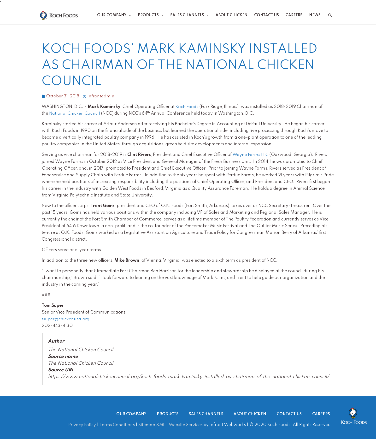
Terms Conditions (116, 425)
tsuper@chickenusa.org (66, 319)
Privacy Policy (81, 425)
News (315, 16)
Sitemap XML (151, 425)
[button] (330, 15)
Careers (294, 16)
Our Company (111, 16)
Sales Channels (187, 16)
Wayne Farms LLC (251, 155)
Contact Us (266, 16)
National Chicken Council (74, 114)
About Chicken (231, 16)
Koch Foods (187, 107)
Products (148, 16)
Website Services (185, 425)
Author (56, 341)
